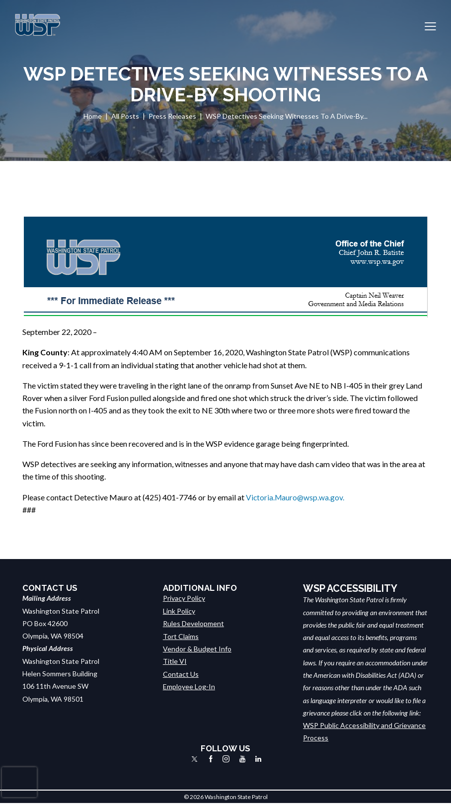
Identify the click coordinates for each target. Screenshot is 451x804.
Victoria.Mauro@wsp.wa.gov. (296, 497)
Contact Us (181, 673)
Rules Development (193, 623)
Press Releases (172, 116)
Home (92, 116)
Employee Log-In (189, 686)
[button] (430, 25)
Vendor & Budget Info (197, 648)
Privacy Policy (184, 598)
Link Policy (179, 611)
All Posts (125, 116)
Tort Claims (181, 636)
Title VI (175, 661)
